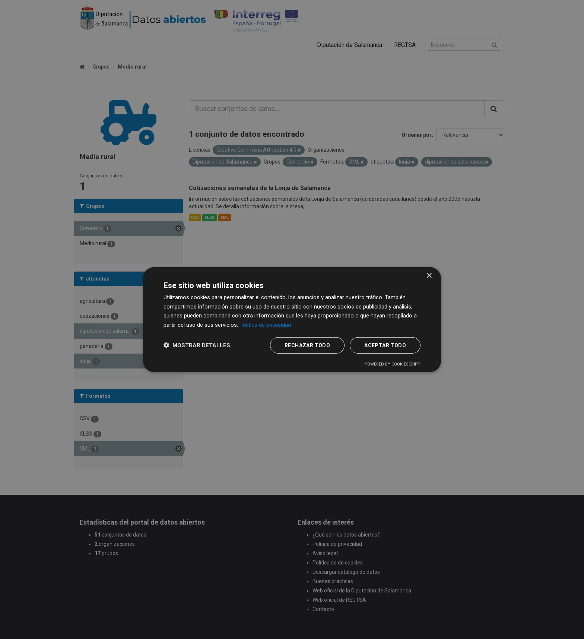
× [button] (429, 275)
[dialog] (292, 319)
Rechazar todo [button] (307, 345)
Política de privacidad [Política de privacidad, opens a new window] (265, 325)
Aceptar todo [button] (385, 345)
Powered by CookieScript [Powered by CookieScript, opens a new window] (392, 364)
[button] (197, 345)
